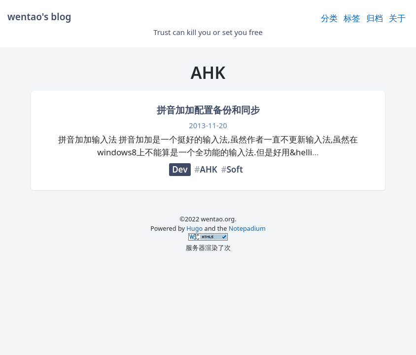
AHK (208, 169)
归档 (374, 18)
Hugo (194, 228)
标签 (352, 18)
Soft (235, 169)
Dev (179, 169)
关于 (397, 18)
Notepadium (247, 228)
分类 (329, 18)
